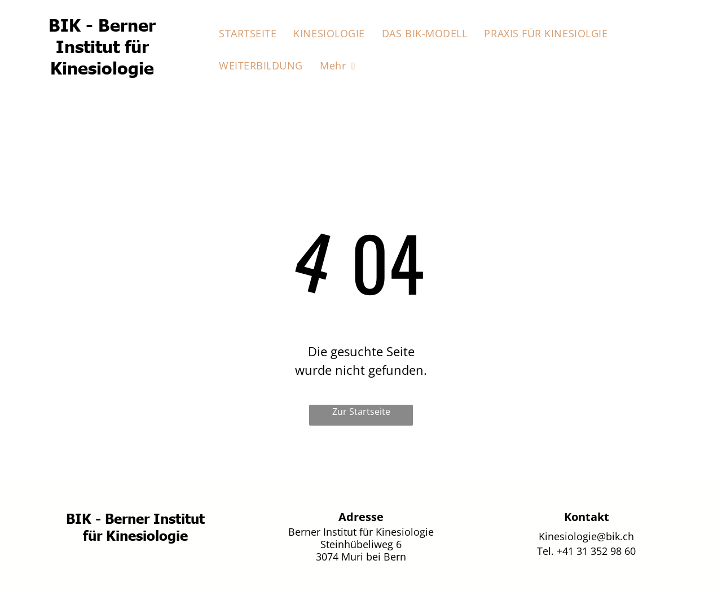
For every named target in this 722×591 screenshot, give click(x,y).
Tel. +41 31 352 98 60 (586, 551)
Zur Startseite (361, 411)
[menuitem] (247, 33)
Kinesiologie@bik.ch (586, 536)
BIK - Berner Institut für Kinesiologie (102, 46)
